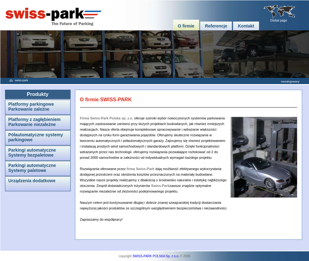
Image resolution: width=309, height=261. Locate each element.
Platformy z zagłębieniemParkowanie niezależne (34, 122)
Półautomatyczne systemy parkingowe (35, 137)
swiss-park (21, 80)
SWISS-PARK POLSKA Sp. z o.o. (155, 256)
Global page (278, 20)
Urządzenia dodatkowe (32, 180)
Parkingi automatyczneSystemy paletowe (32, 168)
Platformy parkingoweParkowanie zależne (31, 107)
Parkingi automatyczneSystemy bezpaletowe (32, 153)
